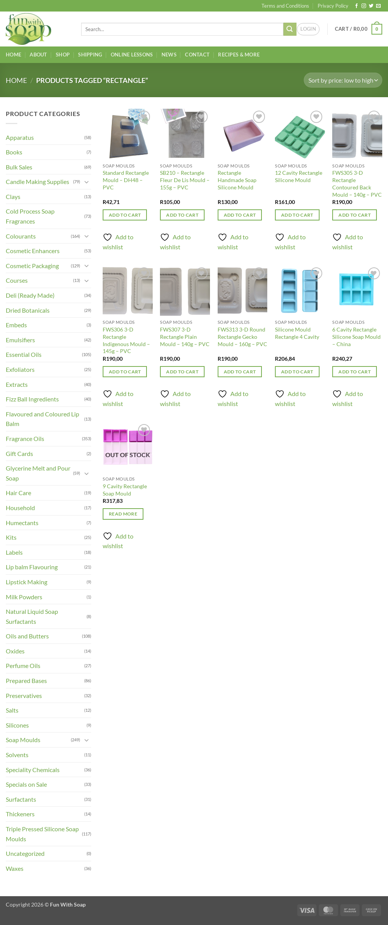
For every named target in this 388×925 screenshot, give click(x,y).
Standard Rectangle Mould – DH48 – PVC (126, 179)
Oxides (15, 651)
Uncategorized (25, 853)
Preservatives (24, 695)
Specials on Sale (26, 784)
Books (14, 152)
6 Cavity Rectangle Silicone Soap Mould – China (356, 336)
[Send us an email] (378, 6)
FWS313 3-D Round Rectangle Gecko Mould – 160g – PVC (242, 336)
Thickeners (20, 813)
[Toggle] (86, 181)
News (169, 54)
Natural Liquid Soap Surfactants (32, 616)
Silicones (17, 725)
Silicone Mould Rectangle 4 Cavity (297, 333)
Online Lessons (132, 54)
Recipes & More (239, 54)
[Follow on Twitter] (371, 6)
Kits (11, 537)
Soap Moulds (23, 739)
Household (20, 507)
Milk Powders (24, 596)
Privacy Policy (333, 6)
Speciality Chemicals (33, 769)
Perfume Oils (23, 665)
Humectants (22, 522)
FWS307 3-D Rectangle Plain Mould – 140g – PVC (185, 336)
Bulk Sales (19, 167)
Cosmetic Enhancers (33, 250)
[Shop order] (343, 80)
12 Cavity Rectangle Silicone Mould (298, 176)
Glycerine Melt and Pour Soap (38, 473)
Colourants (21, 236)
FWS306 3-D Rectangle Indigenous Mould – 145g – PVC (126, 340)
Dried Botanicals (28, 310)
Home (13, 54)
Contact (197, 54)
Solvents (17, 754)
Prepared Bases (26, 680)
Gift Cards (19, 453)
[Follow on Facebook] (356, 6)
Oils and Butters (27, 636)
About (38, 54)
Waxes (14, 868)
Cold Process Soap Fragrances (30, 216)
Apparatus (20, 137)
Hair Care (18, 492)
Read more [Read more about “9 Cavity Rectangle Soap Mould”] (123, 513)
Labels (14, 552)
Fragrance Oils (25, 438)
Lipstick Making (26, 581)
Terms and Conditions (285, 6)
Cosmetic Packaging (32, 265)
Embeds (16, 324)
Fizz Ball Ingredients (32, 399)
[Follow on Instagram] (363, 6)
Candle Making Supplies (37, 181)
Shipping (90, 54)
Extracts (17, 384)
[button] (308, 29)
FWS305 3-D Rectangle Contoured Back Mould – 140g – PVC (357, 183)
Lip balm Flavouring (32, 566)
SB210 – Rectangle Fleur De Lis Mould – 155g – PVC (185, 179)
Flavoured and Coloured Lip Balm (42, 419)
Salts (12, 710)
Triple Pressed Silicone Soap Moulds (42, 833)
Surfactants (21, 799)
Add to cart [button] (125, 214)
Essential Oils (24, 354)
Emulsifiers (20, 339)
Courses (17, 280)
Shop (63, 54)
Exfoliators (20, 369)
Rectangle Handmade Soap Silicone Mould (237, 179)
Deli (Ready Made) (30, 295)
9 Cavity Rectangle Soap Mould (125, 490)
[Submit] (289, 29)
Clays (13, 196)
